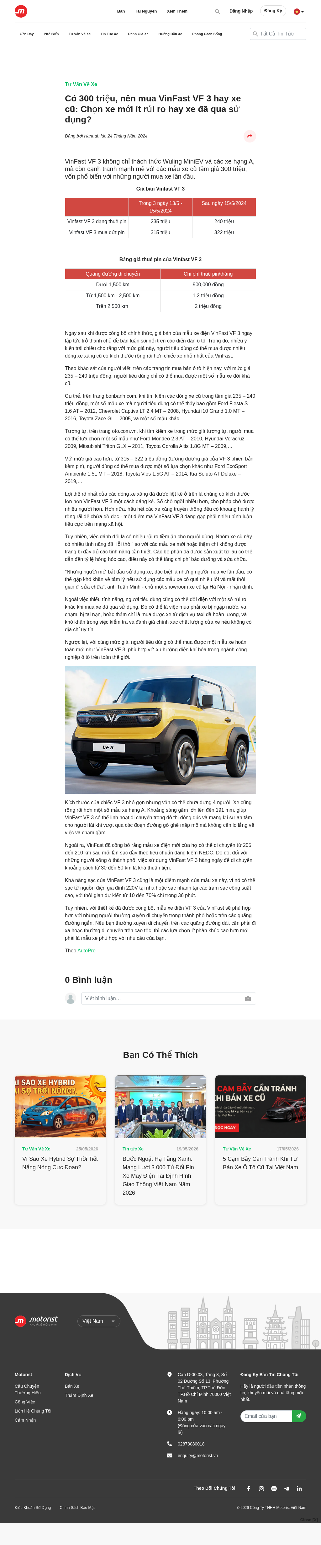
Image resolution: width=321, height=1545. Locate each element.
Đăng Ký (273, 10)
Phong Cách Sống (207, 34)
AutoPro (86, 950)
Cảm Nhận (25, 1420)
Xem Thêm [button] (177, 11)
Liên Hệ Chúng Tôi (33, 1410)
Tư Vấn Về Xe (80, 34)
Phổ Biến (51, 34)
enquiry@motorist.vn (198, 1455)
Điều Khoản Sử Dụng (33, 1507)
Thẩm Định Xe (79, 1395)
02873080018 (191, 1443)
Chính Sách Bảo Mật (77, 1507)
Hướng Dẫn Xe (170, 34)
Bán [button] (121, 11)
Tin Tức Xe (109, 34)
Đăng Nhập (241, 10)
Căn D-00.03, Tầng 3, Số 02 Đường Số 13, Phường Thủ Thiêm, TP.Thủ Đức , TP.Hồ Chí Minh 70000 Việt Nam (204, 1387)
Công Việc (25, 1401)
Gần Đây (27, 34)
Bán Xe (72, 1386)
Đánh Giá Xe (138, 34)
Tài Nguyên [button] (146, 11)
